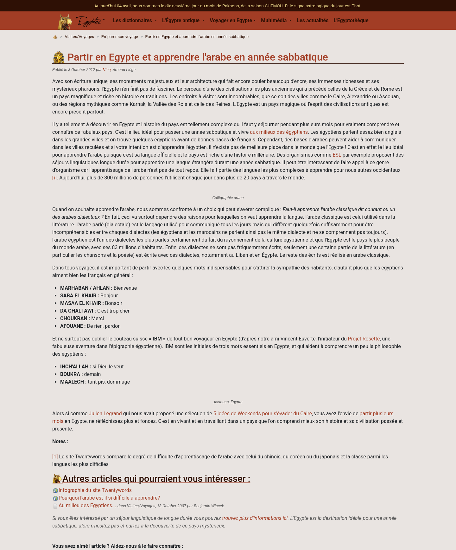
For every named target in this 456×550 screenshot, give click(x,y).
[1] (54, 178)
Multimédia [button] (274, 20)
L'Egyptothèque (350, 20)
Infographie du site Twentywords (92, 490)
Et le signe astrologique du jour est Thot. (323, 5)
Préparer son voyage (119, 36)
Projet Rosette (364, 339)
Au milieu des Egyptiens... (84, 505)
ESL (336, 155)
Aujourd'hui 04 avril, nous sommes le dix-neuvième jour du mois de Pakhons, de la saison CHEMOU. (189, 5)
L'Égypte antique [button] (181, 20)
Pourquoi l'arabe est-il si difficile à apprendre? (106, 498)
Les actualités (312, 20)
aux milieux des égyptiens (279, 132)
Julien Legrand (105, 414)
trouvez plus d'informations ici (255, 518)
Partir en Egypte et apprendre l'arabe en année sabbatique (197, 36)
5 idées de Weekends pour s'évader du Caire (262, 414)
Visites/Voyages (79, 36)
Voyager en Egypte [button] (231, 20)
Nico (107, 69)
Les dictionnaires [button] (133, 20)
